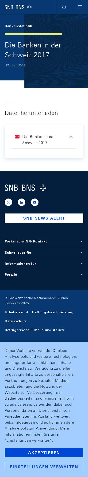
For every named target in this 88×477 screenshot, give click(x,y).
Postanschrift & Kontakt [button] (44, 241)
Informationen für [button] (44, 263)
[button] (64, 7)
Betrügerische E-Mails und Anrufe (35, 330)
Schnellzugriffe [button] (44, 252)
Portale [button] (44, 274)
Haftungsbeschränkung (52, 312)
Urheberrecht (16, 312)
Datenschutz (16, 321)
